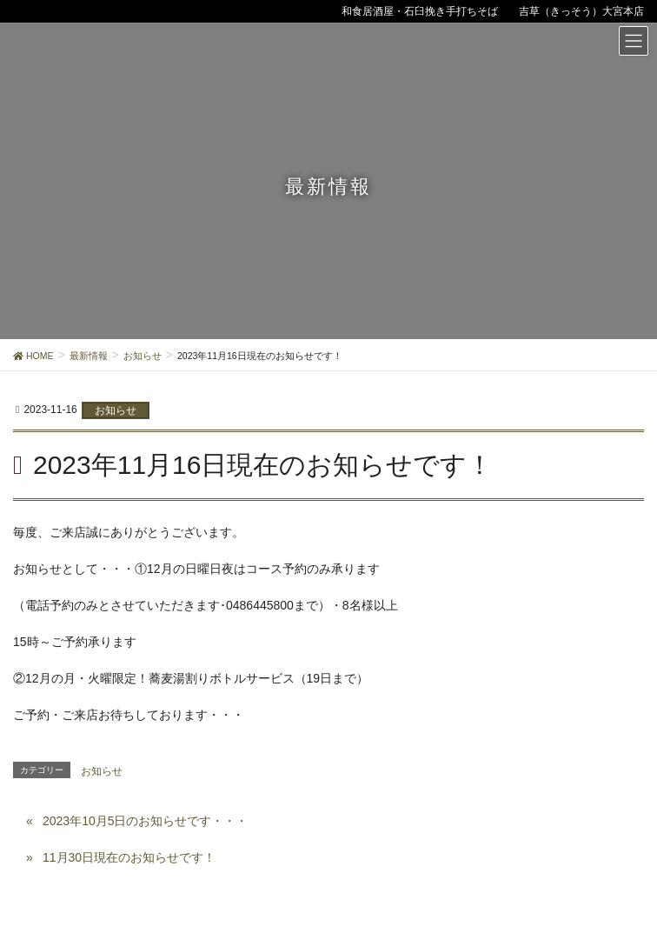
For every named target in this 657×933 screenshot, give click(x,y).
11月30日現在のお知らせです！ (129, 857)
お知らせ (115, 410)
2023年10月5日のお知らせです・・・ (146, 821)
